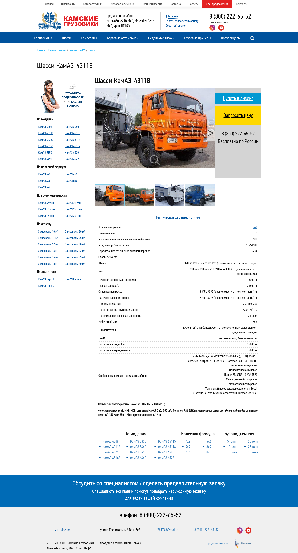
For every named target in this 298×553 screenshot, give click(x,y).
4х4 (188, 447)
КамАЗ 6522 (72, 159)
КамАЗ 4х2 (44, 174)
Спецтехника (43, 38)
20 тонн (253, 441)
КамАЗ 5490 (45, 159)
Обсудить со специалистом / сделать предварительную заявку (149, 483)
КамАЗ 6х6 (71, 174)
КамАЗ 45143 (45, 146)
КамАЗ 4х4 (44, 181)
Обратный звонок (176, 25)
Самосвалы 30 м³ (75, 244)
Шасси (66, 38)
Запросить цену (238, 115)
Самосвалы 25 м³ (75, 238)
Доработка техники (122, 4)
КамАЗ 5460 (138, 447)
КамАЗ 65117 (72, 146)
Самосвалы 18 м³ (48, 264)
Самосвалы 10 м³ (48, 231)
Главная (49, 4)
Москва (173, 16)
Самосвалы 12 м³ (48, 244)
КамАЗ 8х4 (71, 181)
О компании (68, 4)
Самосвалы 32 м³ (75, 251)
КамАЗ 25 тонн (73, 209)
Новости (193, 4)
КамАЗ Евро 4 (46, 286)
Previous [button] (99, 133)
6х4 (188, 452)
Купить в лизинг (238, 98)
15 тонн (232, 452)
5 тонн (231, 441)
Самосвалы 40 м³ (75, 264)
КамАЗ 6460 (72, 127)
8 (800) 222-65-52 (230, 17)
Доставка (175, 4)
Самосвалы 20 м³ (75, 231)
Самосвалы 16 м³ (48, 257)
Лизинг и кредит (152, 4)
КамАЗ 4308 (45, 127)
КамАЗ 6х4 (44, 187)
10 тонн (232, 447)
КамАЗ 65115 (72, 133)
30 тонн (253, 452)
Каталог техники (93, 4)
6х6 (255, 227)
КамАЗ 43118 (45, 133)
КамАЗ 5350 (45, 152)
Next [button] (211, 133)
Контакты (241, 4)
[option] (155, 128)
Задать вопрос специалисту (182, 21)
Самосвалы (89, 38)
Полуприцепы (230, 38)
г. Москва (64, 530)
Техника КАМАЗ (77, 50)
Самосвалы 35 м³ (75, 257)
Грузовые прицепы (197, 38)
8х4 (208, 447)
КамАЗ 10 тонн (46, 209)
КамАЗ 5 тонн (46, 203)
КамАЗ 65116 (72, 140)
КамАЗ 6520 (72, 152)
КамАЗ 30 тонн (73, 216)
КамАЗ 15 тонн (46, 216)
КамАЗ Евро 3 (46, 279)
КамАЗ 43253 (45, 140)
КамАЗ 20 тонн (73, 203)
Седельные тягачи (161, 38)
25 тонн (253, 447)
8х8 (208, 452)
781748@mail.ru (168, 530)
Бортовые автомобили (122, 38)
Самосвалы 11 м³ (48, 238)
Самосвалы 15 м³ (48, 251)
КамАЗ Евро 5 (73, 279)
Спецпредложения (217, 4)
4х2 (188, 441)
